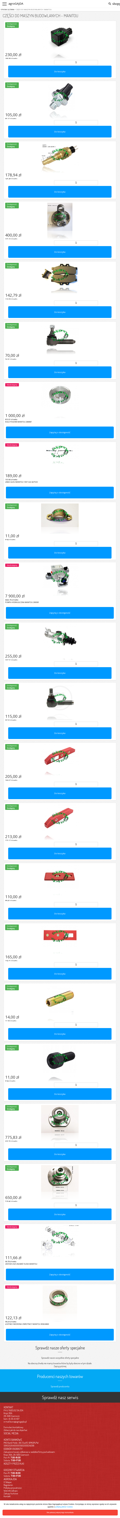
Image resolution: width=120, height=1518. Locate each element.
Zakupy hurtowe (11, 1493)
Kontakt (7, 1496)
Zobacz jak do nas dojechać (15, 1430)
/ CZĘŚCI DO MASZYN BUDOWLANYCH (28, 9)
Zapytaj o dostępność (59, 432)
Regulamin (8, 1485)
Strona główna (7, 9)
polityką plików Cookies (64, 1507)
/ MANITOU (47, 9)
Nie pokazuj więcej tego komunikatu (60, 1512)
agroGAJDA (15, 3)
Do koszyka (59, 71)
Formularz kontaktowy (13, 1427)
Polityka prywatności (13, 1487)
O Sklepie (7, 1482)
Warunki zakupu (11, 1490)
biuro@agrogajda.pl (18, 1421)
